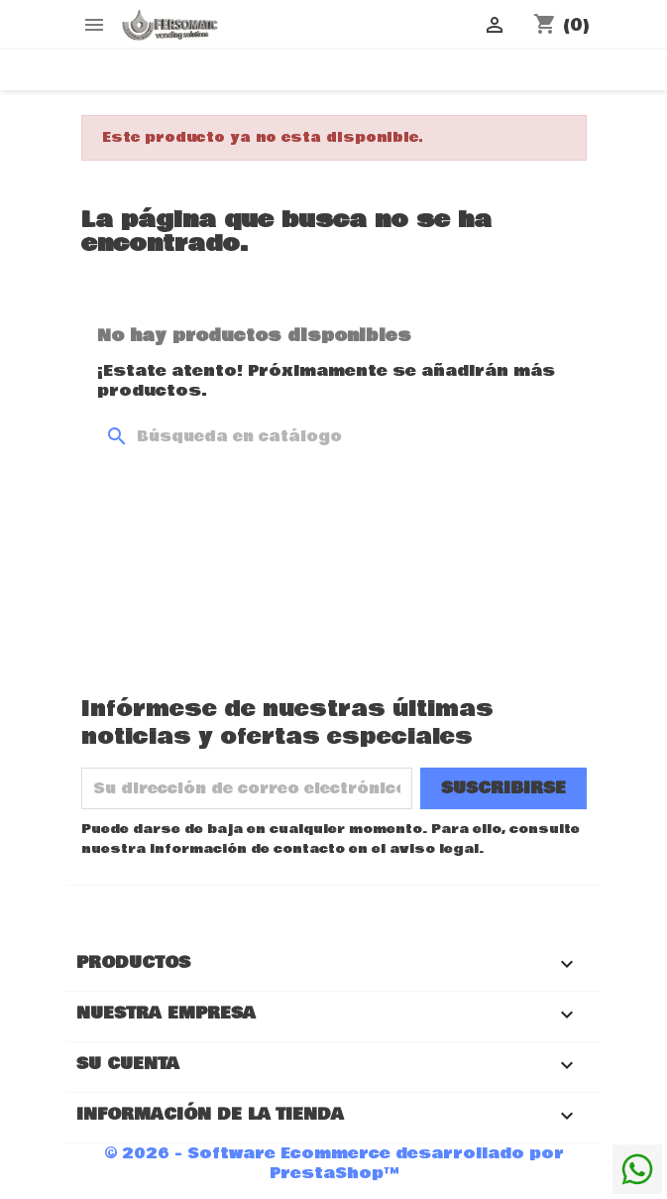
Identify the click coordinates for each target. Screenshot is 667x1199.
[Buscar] (334, 436)
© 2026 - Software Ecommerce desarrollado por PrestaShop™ (334, 1163)
